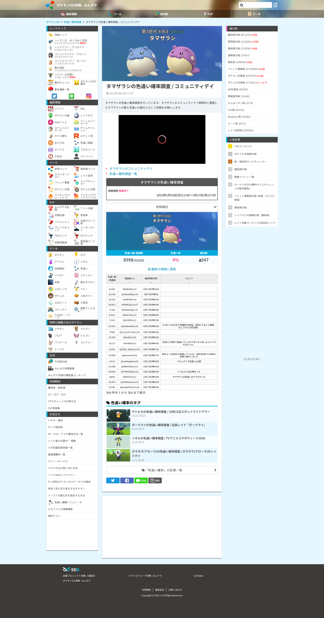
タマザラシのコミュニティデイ (130, 168)
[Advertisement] (162, 525)
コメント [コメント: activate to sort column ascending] (189, 278)
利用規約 (146, 589)
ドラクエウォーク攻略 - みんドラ (145, 575)
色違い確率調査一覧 (123, 173)
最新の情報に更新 (162, 269)
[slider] (162, 154)
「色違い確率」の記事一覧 (162, 470)
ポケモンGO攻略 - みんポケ (77, 4)
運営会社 (159, 589)
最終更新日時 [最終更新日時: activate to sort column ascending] (151, 278)
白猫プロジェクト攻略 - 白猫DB (79, 575)
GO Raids (198, 575)
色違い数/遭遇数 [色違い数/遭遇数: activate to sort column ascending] (112, 278)
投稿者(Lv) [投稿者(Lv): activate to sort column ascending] (130, 278)
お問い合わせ (175, 589)
